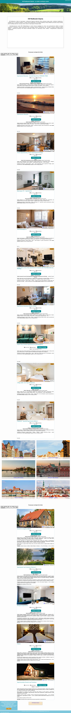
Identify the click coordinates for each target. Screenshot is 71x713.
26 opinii (42, 390)
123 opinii (40, 613)
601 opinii (40, 237)
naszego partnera (42, 87)
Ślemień (51, 663)
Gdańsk (51, 248)
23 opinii (52, 276)
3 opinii (42, 198)
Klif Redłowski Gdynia (35, 702)
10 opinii (45, 160)
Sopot (52, 133)
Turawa (51, 625)
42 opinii (43, 428)
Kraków (51, 586)
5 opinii (43, 313)
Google (3, 702)
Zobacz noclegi (36, 81)
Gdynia (51, 95)
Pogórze (51, 57)
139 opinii (38, 651)
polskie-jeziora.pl (68, 0)
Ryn (52, 548)
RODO (11, 707)
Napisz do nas (47, 711)
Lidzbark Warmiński (49, 510)
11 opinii (41, 536)
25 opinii (47, 83)
